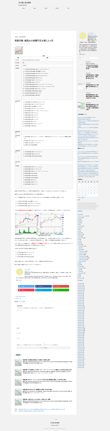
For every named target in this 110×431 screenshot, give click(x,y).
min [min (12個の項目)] (84, 206)
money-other (80, 237)
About (23, 8)
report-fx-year (82, 252)
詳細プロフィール (28, 271)
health (80, 271)
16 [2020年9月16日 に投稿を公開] (85, 189)
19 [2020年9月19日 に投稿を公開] (94, 189)
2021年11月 (80, 308)
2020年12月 (80, 327)
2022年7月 (80, 295)
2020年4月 (80, 340)
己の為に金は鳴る (25, 2)
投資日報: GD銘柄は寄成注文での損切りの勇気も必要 (36, 360)
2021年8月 (80, 313)
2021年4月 (80, 320)
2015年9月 (80, 355)
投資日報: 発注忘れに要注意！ (84, 119)
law (78, 231)
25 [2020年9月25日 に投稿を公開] (91, 192)
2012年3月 (80, 367)
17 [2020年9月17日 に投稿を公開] (88, 189)
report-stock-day (22, 296)
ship (79, 263)
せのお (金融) (22, 301)
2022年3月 (80, 302)
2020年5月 (80, 338)
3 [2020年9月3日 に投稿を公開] (88, 184)
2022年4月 (80, 300)
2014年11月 (80, 359)
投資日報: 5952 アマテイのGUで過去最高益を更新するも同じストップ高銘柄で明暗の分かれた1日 (42, 409)
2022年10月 (80, 290)
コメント (19, 310)
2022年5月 (80, 298)
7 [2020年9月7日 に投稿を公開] (79, 187)
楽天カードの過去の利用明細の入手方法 (86, 117)
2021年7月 (80, 315)
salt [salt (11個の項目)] (96, 206)
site (78, 274)
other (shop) (81, 273)
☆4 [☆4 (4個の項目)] (93, 208)
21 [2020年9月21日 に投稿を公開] (79, 192)
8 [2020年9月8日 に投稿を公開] (82, 187)
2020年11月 (80, 328)
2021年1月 (80, 325)
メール (19, 333)
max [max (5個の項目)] (80, 206)
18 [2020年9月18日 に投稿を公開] (91, 189)
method (57, 8)
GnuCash (80, 226)
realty (79, 242)
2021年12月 (80, 307)
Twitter (20, 280)
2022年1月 (80, 305)
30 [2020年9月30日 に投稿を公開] (85, 195)
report (34, 8)
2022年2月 (80, 303)
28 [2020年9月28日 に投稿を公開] (79, 195)
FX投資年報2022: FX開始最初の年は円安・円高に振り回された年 (92, 76)
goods (79, 227)
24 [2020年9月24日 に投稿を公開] (88, 192)
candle (45, 8)
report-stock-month (83, 257)
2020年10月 (80, 330)
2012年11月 (80, 364)
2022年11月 (80, 288)
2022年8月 (80, 293)
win (20, 298)
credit (79, 222)
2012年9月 (80, 365)
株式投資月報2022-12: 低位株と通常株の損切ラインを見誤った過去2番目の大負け (92, 107)
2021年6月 (80, 317)
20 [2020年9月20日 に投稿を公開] (97, 189)
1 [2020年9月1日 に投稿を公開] (82, 184)
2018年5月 (80, 350)
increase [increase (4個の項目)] (87, 203)
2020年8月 (80, 333)
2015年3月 (80, 357)
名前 (18, 328)
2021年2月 (80, 323)
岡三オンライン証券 (83, 216)
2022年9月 (80, 291)
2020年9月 (80, 332)
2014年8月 (80, 360)
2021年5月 (80, 318)
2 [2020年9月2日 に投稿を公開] (85, 184)
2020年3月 (80, 342)
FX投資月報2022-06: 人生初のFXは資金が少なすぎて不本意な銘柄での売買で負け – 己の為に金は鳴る (88, 175)
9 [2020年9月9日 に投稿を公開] (85, 187)
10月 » (83, 197)
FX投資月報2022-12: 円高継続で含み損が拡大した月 (92, 86)
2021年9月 (80, 312)
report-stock (81, 254)
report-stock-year (83, 259)
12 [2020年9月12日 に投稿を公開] (94, 187)
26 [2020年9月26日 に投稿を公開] (94, 192)
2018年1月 (80, 352)
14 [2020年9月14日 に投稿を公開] (79, 189)
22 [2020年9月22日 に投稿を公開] (82, 192)
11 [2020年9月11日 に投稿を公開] (91, 187)
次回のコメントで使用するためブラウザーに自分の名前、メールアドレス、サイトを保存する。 (38, 344)
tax (78, 276)
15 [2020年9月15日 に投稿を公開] (82, 189)
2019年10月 (80, 349)
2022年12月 (80, 286)
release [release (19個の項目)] (90, 206)
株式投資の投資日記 (55, 425)
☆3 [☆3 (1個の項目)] (89, 208)
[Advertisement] (55, 20)
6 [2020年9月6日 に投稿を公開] (97, 184)
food (79, 269)
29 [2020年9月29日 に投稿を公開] (82, 195)
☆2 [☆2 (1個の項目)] (84, 208)
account (79, 214)
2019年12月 (80, 347)
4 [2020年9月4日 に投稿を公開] (91, 184)
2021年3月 (80, 322)
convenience (81, 268)
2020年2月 (80, 343)
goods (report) (82, 246)
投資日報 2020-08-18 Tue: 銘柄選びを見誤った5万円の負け (37, 389)
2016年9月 (80, 354)
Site (68, 8)
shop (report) (81, 261)
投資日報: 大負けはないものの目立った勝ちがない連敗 (36, 399)
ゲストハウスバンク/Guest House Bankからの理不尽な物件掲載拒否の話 (92, 66)
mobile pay (80, 234)
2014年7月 (80, 362)
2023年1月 (80, 285)
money (79, 236)
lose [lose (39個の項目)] (93, 203)
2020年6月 (80, 337)
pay (78, 239)
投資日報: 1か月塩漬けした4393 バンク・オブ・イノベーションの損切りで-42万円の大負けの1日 (47, 369)
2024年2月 (80, 283)
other (80, 247)
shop (79, 264)
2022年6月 (80, 296)
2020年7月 (80, 335)
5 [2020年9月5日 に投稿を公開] (94, 184)
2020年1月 (80, 345)
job (78, 229)
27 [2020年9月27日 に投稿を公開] (97, 192)
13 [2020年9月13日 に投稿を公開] (97, 187)
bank (79, 219)
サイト (18, 338)
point (79, 241)
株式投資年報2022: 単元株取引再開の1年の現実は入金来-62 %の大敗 (92, 96)
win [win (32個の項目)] (80, 208)
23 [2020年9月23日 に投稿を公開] (85, 192)
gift (78, 224)
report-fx (80, 249)
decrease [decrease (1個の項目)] (81, 203)
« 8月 (79, 197)
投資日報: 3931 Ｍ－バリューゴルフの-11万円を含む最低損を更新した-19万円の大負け (44, 379)
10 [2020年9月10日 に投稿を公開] (88, 187)
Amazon (80, 266)
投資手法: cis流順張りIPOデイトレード (86, 161)
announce (80, 217)
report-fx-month (82, 251)
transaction (80, 278)
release (17, 298)
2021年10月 (80, 310)
